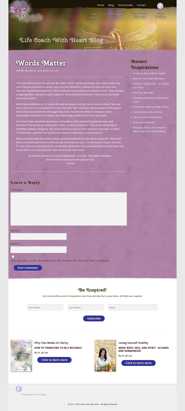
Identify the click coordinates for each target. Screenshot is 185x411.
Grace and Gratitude (143, 122)
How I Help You (94, 15)
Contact (141, 5)
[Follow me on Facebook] (160, 6)
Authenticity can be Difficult (148, 112)
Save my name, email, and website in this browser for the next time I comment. (60, 260)
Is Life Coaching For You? (115, 15)
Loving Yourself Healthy (133, 342)
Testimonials (125, 5)
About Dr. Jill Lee (161, 15)
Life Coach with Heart (89, 404)
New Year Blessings (143, 92)
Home (100, 5)
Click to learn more (54, 359)
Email (15, 243)
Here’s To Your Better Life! (139, 15)
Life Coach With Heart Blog (61, 40)
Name (15, 230)
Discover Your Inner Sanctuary (148, 78)
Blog (111, 5)
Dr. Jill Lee (52, 71)
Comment (18, 189)
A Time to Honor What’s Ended (149, 73)
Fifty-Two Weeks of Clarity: (51, 342)
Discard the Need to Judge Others (151, 106)
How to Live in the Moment (147, 117)
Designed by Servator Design (33, 394)
